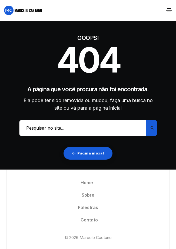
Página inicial (88, 153)
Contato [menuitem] (89, 220)
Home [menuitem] (87, 182)
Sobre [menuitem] (88, 195)
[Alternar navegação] (169, 10)
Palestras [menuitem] (88, 207)
